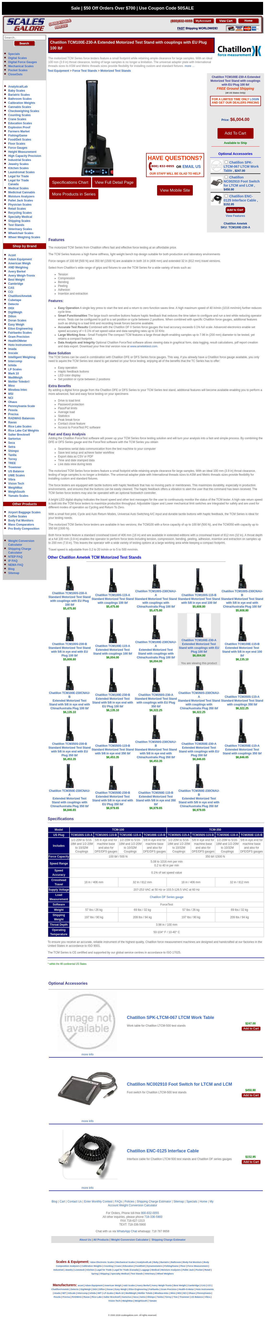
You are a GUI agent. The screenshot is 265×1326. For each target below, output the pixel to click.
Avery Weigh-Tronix (21, 275)
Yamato (153, 1301)
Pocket (199, 1270)
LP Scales (15, 369)
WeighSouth (16, 491)
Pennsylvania (204, 1293)
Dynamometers (154, 1266)
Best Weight (16, 279)
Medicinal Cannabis (21, 192)
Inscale (13, 353)
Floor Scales (16, 143)
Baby (156, 1262)
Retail (208, 1270)
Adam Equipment (20, 259)
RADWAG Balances (21, 418)
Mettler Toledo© (19, 381)
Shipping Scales (19, 221)
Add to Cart (251, 1028)
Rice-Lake (97, 1297)
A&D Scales (129, 1285)
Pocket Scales (18, 70)
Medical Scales (18, 188)
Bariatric (164, 1262)
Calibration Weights (21, 103)
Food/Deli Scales (19, 139)
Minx (11, 385)
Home (203, 1201)
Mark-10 (120, 1293)
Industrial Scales (19, 160)
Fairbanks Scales (20, 332)
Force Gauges (17, 147)
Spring (94, 1274)
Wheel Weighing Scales (24, 237)
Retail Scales (17, 208)
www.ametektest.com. (144, 346)
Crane (118, 1266)
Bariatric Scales (19, 94)
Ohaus (12, 402)
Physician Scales (19, 204)
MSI (10, 394)
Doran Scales (17, 320)
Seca (11, 442)
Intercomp (15, 361)
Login (254, 99)
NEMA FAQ (15, 565)
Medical (155, 1270)
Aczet (12, 255)
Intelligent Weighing (21, 357)
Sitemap (13, 573)
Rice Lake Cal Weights (23, 430)
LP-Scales (108, 1293)
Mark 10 (13, 373)
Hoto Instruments (20, 345)
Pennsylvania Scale (21, 406)
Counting (108, 1266)
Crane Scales (17, 119)
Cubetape (14, 300)
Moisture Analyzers (21, 196)
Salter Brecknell (19, 434)
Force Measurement (198, 1266)
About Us (85, 1239)
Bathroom (176, 1262)
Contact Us (74, 1201)
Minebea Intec (17, 389)
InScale (72, 1293)
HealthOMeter (17, 341)
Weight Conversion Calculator (138, 1205)
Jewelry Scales (18, 164)
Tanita (12, 455)
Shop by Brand (25, 246)
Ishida (12, 365)
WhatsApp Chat (127, 1231)
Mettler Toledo (145, 1293)
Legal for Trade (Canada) (126, 1270)
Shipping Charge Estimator (154, 1201)
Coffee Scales (17, 516)
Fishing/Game (17, 135)
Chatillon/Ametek (20, 296)
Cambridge (15, 283)
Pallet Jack (188, 1270)
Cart (62, 1201)
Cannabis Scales (19, 107)
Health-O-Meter (186, 1289)
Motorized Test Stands (115, 70)
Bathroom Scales (20, 99)
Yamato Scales (18, 495)
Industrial (58, 1270)
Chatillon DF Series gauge (166, 897)
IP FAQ (13, 560)
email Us (192, 167)
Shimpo (13, 451)
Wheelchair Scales (20, 233)
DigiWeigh (15, 312)
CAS (11, 288)
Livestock (80, 1270)
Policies (129, 1201)
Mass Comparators (21, 524)
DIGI (11, 308)
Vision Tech (16, 483)
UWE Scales (16, 475)
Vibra (11, 479)
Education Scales (20, 123)
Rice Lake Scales (19, 426)
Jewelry (69, 1270)
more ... (189, 66)
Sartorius (14, 438)
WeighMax (15, 487)
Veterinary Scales (20, 229)
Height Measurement (22, 152)
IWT (64, 1293)
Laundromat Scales (21, 172)
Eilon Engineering (20, 328)
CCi (10, 292)
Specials (14, 54)
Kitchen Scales (18, 168)
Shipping (104, 1274)
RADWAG (77, 1297)
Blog (11, 569)
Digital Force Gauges (22, 62)
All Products (101, 1239)
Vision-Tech (114, 1301)
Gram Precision (18, 336)
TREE (12, 463)
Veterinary (150, 1274)
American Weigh (19, 263)
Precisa (13, 414)
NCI (10, 398)
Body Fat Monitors (20, 520)
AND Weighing (18, 267)
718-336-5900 (153, 1217)
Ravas (12, 422)
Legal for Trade (18, 176)
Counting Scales (19, 115)
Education (128, 1266)
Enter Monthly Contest (98, 1201)
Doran (110, 1289)
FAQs (118, 1201)
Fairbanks (154, 1289)
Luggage (145, 1270)
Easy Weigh (16, 324)
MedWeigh (15, 377)
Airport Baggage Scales (24, 512)
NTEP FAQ (15, 556)
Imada (12, 349)
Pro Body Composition (23, 528)
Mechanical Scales (21, 66)
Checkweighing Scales (23, 111)
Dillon (12, 316)
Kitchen (90, 1270)
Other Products (24, 504)
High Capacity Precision (24, 156)
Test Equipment (58, 70)
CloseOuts (15, 74)
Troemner (14, 467)
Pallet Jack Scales (20, 200)
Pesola (13, 410)
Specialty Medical (20, 217)
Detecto (13, 304)
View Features (235, 216)
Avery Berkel (17, 271)
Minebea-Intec (161, 1293)
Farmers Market (18, 131)
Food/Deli (140, 1266)
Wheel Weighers (165, 1274)
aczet (80, 1285)
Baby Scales (16, 90)
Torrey (12, 459)
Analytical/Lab (18, 86)
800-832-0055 (150, 1213)
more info (88, 1054)
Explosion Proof (19, 127)
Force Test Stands (84, 70)
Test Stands (16, 225)
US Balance (16, 471)
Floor (183, 1266)
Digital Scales (17, 58)
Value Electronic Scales (102, 1262)
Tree (175, 1297)
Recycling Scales (20, 212)
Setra (11, 447)
